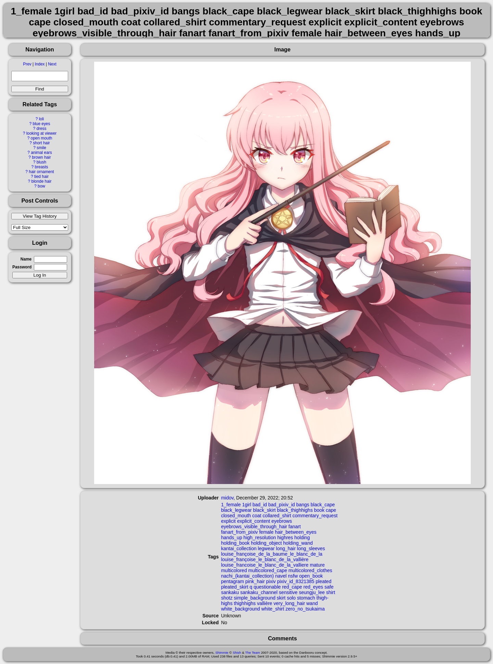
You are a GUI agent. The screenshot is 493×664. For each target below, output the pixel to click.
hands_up (231, 537)
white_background (240, 609)
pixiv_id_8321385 (295, 581)
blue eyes (41, 123)
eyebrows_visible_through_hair (254, 526)
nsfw (293, 576)
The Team (252, 652)
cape (331, 510)
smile (41, 147)
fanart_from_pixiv (239, 532)
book (319, 510)
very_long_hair (289, 603)
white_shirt (272, 609)
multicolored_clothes (310, 570)
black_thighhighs (295, 510)
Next (52, 64)
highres (285, 537)
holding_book (235, 543)
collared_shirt (277, 515)
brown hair (41, 157)
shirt (330, 592)
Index (40, 64)
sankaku (230, 592)
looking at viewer (41, 133)
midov (227, 497)
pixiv (271, 581)
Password (21, 267)
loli (41, 119)
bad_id (260, 504)
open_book (311, 576)
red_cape (292, 587)
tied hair (41, 176)
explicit (228, 521)
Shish (237, 652)
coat (256, 515)
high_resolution (259, 537)
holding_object (266, 543)
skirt (281, 598)
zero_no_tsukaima (305, 609)
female (266, 532)
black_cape (323, 504)
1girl (246, 504)
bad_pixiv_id (281, 504)
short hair (41, 143)
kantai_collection (239, 548)
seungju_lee (312, 592)
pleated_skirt (234, 587)
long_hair (286, 548)
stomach (306, 598)
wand (312, 603)
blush (41, 162)
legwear (266, 548)
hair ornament (41, 171)
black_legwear (236, 510)
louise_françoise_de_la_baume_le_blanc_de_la (272, 554)
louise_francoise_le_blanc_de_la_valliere (264, 565)
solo (291, 598)
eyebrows (281, 521)
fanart (295, 526)
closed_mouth (236, 515)
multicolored (234, 570)
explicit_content (253, 521)
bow (41, 186)
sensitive (288, 592)
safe (329, 587)
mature (317, 565)
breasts (41, 167)
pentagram (232, 581)
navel (281, 576)
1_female (231, 504)
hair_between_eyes (295, 532)
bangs (302, 504)
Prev (27, 64)
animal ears (41, 152)
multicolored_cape (267, 570)
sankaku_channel (259, 592)
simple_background (254, 598)
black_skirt (264, 510)
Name (26, 259)
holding (302, 537)
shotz (226, 598)
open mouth (41, 138)
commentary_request (315, 515)
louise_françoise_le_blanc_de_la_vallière (264, 559)
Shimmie (221, 652)
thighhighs (245, 603)
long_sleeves (311, 548)
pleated (323, 581)
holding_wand (298, 543)
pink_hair (255, 581)
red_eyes (313, 587)
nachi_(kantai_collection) (247, 576)
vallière (264, 603)
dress (41, 128)
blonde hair (41, 181)
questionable (267, 587)
